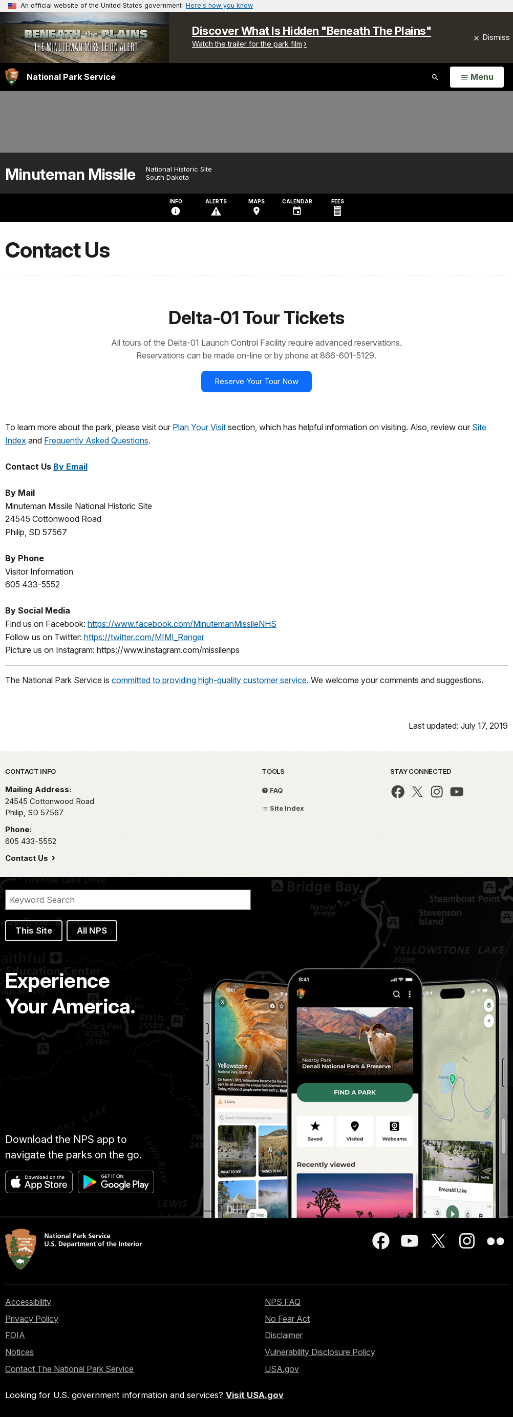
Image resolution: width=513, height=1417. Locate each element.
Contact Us (27, 858)
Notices (19, 1352)
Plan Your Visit (199, 427)
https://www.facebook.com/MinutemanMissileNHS (182, 624)
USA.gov (282, 1369)
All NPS (92, 930)
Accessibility (28, 1302)
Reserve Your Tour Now (256, 381)
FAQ (272, 790)
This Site (33, 930)
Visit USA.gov (255, 1395)
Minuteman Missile (70, 174)
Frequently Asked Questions (96, 440)
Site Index (283, 808)
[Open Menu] (477, 77)
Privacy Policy (31, 1319)
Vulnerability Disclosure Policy (320, 1352)
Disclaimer (284, 1335)
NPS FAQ (283, 1302)
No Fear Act (287, 1319)
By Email (70, 466)
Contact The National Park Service (69, 1369)
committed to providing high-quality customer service (209, 680)
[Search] (128, 900)
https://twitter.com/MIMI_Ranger (144, 637)
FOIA (15, 1335)
